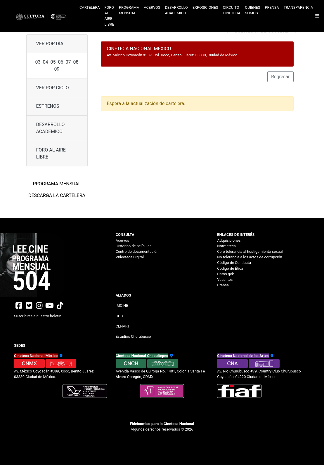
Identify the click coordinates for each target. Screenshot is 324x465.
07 (68, 62)
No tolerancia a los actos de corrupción (249, 257)
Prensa (272, 7)
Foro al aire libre (109, 16)
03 (38, 62)
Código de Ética (230, 268)
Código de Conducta (234, 262)
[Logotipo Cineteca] (43, 16)
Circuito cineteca (231, 10)
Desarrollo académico (176, 10)
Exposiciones (205, 7)
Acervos (152, 7)
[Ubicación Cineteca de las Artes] (271, 355)
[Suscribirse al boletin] (60, 314)
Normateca (226, 246)
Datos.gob (225, 274)
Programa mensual (129, 10)
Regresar (280, 76)
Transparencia (298, 7)
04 (45, 62)
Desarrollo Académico (50, 128)
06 (60, 62)
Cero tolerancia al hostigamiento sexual (250, 251)
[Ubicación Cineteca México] (60, 355)
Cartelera (89, 7)
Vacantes (225, 279)
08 (75, 62)
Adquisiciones (228, 240)
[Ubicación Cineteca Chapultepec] (171, 355)
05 (53, 62)
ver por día (49, 43)
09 (57, 69)
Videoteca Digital (130, 257)
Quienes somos (252, 10)
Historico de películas (134, 246)
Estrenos (47, 106)
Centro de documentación (137, 251)
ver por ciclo (52, 87)
